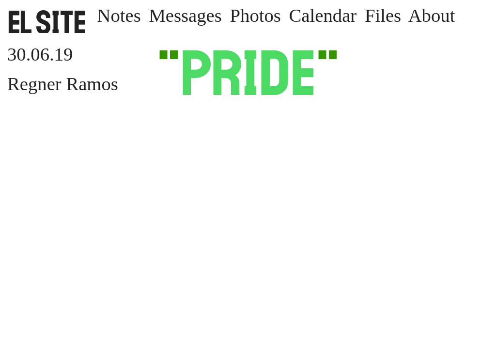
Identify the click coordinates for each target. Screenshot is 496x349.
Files (383, 15)
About (431, 15)
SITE (47, 22)
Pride (248, 72)
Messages (185, 15)
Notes (118, 15)
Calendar (323, 15)
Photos (255, 15)
